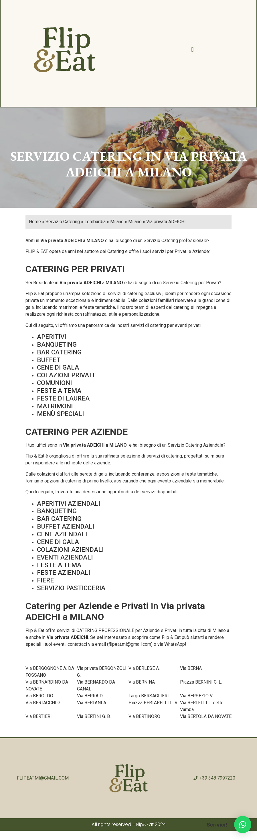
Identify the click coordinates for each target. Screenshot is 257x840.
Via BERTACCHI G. (43, 703)
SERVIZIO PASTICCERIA (71, 588)
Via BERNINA (141, 682)
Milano (219, 631)
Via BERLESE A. (144, 669)
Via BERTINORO (144, 717)
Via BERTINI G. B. (94, 717)
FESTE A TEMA (59, 391)
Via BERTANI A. (92, 703)
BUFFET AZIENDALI (65, 527)
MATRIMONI (55, 406)
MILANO (95, 241)
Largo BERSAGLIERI (148, 696)
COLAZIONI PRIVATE (66, 375)
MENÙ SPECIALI (60, 414)
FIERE (45, 580)
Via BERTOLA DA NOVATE (206, 717)
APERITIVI (51, 337)
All (94, 825)
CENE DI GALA (58, 368)
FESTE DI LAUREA (63, 399)
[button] (192, 50)
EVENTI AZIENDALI (65, 558)
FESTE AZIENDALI (63, 573)
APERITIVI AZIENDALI (68, 504)
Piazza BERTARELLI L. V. (153, 703)
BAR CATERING (59, 352)
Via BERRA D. (90, 696)
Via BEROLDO (39, 696)
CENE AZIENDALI (62, 534)
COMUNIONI (54, 383)
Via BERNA (191, 669)
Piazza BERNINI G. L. (201, 682)
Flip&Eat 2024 (151, 825)
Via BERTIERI (38, 717)
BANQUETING (57, 345)
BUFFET (48, 360)
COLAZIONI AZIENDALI (70, 550)
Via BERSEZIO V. (196, 696)
